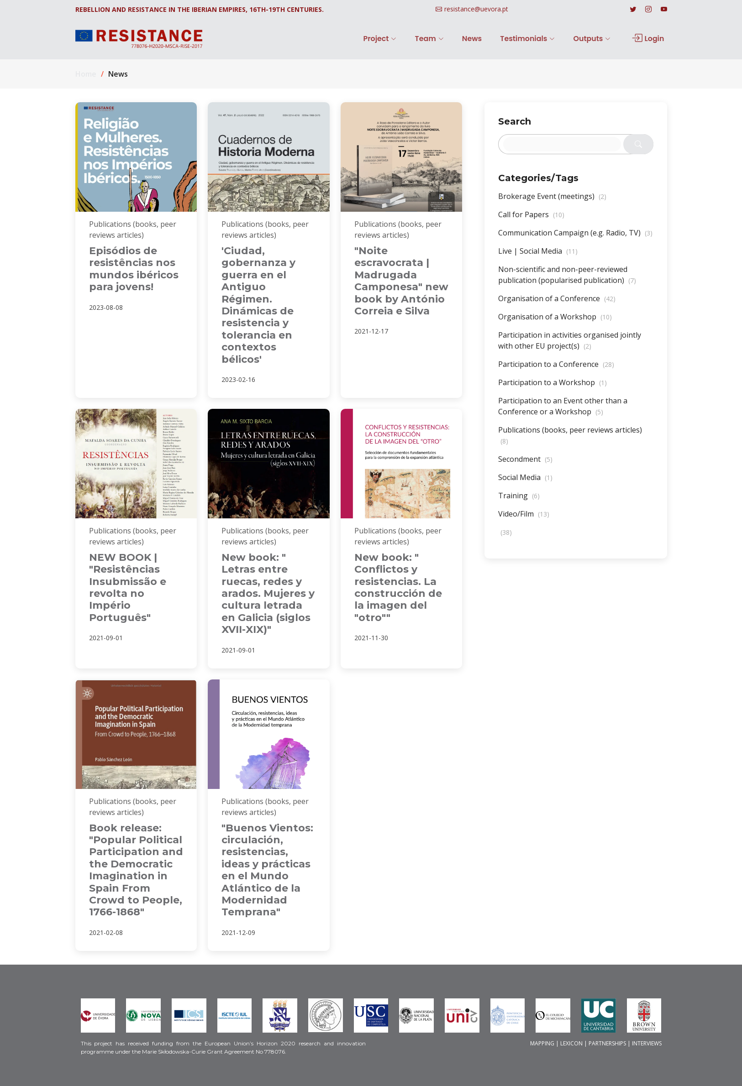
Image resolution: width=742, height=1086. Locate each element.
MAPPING (542, 1043)
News (480, 38)
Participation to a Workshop (552, 387)
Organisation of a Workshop (555, 322)
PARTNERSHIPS (607, 1043)
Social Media (525, 482)
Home (85, 74)
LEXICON (571, 1043)
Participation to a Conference (556, 369)
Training (519, 501)
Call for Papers (531, 219)
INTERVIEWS (647, 1043)
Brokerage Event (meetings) (552, 201)
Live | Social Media (538, 256)
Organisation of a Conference (557, 303)
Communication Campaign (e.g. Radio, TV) (575, 238)
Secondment (525, 464)
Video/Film (523, 519)
